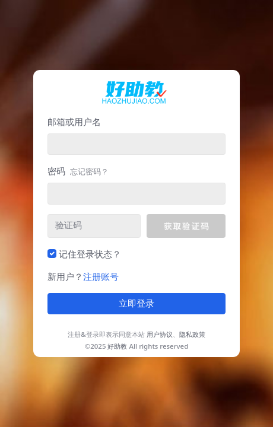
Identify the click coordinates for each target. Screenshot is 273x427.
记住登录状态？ (90, 254)
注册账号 (101, 276)
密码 (78, 171)
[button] (186, 226)
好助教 (117, 346)
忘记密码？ (89, 171)
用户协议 (160, 334)
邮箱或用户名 (74, 122)
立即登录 (136, 303)
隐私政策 (192, 334)
